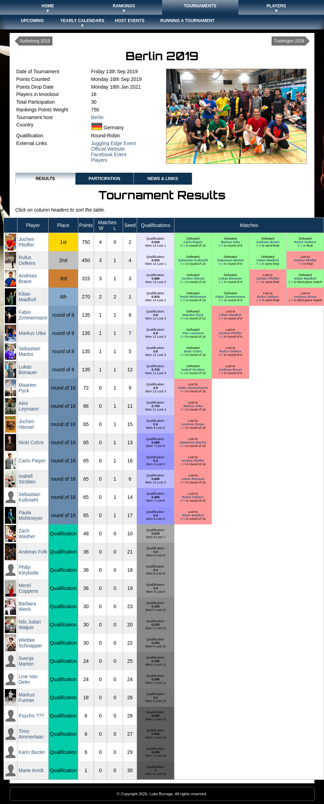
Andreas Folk (33, 552)
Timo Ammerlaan (31, 734)
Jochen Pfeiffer (26, 242)
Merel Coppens (28, 588)
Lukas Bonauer (230, 278)
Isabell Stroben (192, 369)
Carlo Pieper (192, 242)
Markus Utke (230, 242)
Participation (104, 178)
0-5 (259, 282)
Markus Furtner (27, 697)
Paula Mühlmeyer (193, 296)
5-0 (259, 245)
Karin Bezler (32, 752)
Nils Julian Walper (30, 624)
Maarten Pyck (192, 315)
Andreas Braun (267, 242)
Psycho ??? (31, 716)
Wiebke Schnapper (30, 642)
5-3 (221, 245)
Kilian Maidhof (268, 260)
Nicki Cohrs (193, 351)
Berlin (97, 117)
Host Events (130, 20)
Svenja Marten (26, 661)
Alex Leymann (193, 333)
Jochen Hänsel (193, 278)
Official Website (108, 149)
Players (99, 160)
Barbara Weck (27, 606)
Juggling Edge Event (113, 143)
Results (45, 178)
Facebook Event (109, 154)
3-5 (221, 336)
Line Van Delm (28, 679)
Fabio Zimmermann (230, 296)
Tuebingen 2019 (289, 41)
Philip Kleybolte (29, 570)
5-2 (259, 264)
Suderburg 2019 (35, 41)
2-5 (259, 300)
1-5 (300, 264)
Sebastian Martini (230, 260)
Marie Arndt (31, 770)
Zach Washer (27, 533)
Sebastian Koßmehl (193, 260)
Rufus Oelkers (305, 242)
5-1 (183, 245)
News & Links (162, 178)
